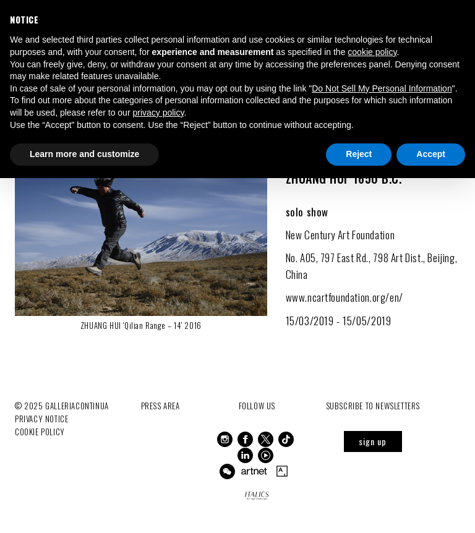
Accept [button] (430, 154)
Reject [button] (359, 154)
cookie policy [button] (372, 52)
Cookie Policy (40, 431)
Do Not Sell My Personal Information (381, 88)
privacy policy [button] (158, 112)
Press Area (160, 405)
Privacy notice (41, 418)
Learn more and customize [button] (84, 154)
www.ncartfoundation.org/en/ (346, 297)
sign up (373, 441)
